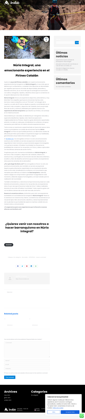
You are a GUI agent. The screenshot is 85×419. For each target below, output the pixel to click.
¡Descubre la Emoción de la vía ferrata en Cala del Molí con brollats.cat (15, 321)
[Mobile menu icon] (80, 3)
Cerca (58, 39)
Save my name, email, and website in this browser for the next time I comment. (27, 373)
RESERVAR (9, 245)
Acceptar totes (70, 412)
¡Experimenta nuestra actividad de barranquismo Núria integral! (65, 60)
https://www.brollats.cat (22, 279)
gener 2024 (7, 397)
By (25, 257)
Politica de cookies (58, 408)
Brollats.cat (10, 139)
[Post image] (4, 318)
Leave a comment (41, 257)
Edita (53, 412)
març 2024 (7, 395)
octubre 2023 (7, 400)
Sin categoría (9, 37)
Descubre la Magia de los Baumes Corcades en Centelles (40, 321)
